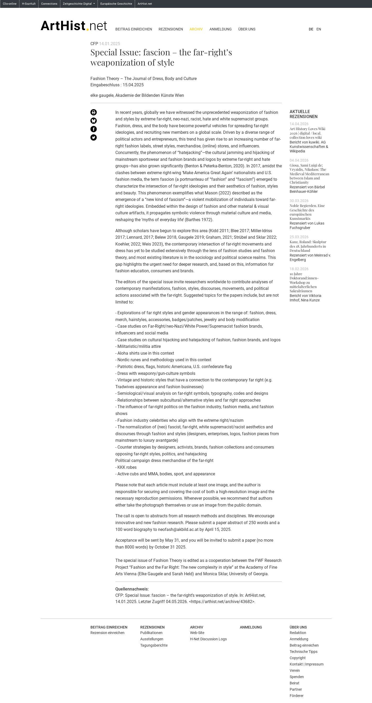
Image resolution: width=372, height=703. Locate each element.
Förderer (297, 696)
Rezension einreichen (107, 633)
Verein (295, 670)
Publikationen (151, 633)
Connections (49, 4)
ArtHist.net (145, 4)
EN (318, 29)
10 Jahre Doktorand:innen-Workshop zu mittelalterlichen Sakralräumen (304, 282)
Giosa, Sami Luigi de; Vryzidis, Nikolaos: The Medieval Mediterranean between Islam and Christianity (309, 173)
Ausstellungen (151, 639)
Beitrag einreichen (133, 29)
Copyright (298, 658)
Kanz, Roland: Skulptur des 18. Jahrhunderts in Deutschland (308, 246)
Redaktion (298, 633)
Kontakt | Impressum (307, 664)
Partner (296, 689)
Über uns (246, 29)
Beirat (294, 683)
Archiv (196, 29)
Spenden (297, 677)
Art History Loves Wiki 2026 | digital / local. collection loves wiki (307, 133)
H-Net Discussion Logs (208, 639)
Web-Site (197, 633)
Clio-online (10, 4)
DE (311, 29)
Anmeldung (220, 29)
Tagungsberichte (154, 645)
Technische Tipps (303, 651)
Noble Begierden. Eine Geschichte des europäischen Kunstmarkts (307, 212)
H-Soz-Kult (29, 4)
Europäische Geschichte (116, 4)
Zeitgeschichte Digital (78, 4)
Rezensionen (171, 29)
